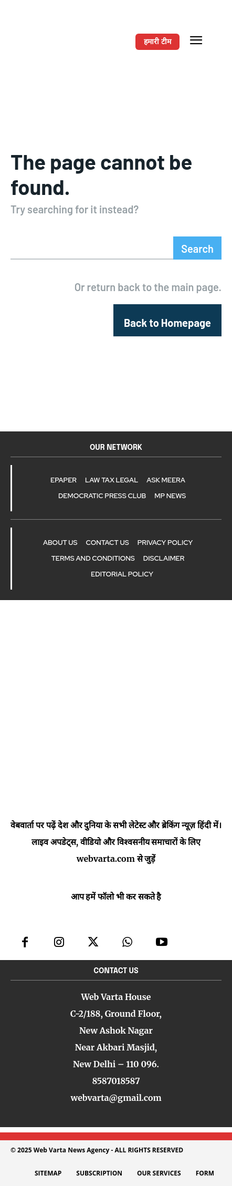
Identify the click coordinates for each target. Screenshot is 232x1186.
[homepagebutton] (167, 320)
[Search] (197, 248)
